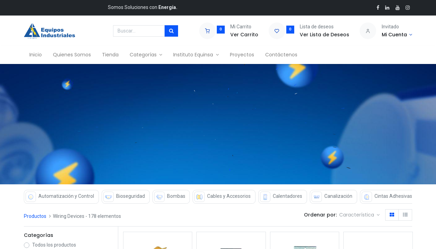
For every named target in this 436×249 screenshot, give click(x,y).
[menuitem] (35, 55)
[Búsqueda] (171, 31)
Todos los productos (54, 245)
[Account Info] (397, 34)
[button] (359, 215)
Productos (35, 216)
